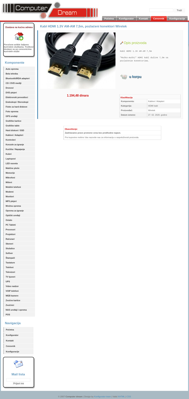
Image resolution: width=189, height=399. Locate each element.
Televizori (10, 272)
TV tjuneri (10, 277)
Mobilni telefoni (13, 187)
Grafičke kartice (13, 121)
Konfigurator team (102, 396)
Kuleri (9, 154)
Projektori (10, 234)
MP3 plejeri (11, 201)
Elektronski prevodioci (17, 97)
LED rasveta (12, 163)
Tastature (10, 262)
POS (8, 314)
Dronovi (10, 88)
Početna (10, 330)
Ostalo (9, 220)
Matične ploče (12, 168)
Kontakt (10, 340)
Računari (10, 239)
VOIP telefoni (12, 291)
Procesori (10, 229)
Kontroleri (11, 140)
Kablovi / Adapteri (14, 135)
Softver (9, 253)
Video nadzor (12, 286)
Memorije (10, 173)
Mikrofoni (10, 177)
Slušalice (10, 248)
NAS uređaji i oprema (16, 310)
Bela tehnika (12, 74)
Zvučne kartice (13, 300)
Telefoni (9, 267)
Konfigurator (12, 335)
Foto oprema (12, 111)
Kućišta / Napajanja (15, 149)
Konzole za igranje (15, 144)
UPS (8, 281)
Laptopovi (11, 159)
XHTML (121, 396)
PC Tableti (11, 225)
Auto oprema (12, 69)
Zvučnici (10, 305)
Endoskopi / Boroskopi (17, 102)
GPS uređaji (11, 116)
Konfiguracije (12, 351)
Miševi (9, 182)
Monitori (10, 196)
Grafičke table (12, 125)
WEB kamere (12, 296)
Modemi (10, 192)
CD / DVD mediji (13, 83)
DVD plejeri (11, 92)
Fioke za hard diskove (16, 107)
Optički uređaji (13, 215)
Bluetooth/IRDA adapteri (18, 78)
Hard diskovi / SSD (15, 130)
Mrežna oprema (13, 206)
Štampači (10, 258)
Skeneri (9, 244)
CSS (129, 396)
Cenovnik (10, 346)
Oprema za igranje (15, 211)
